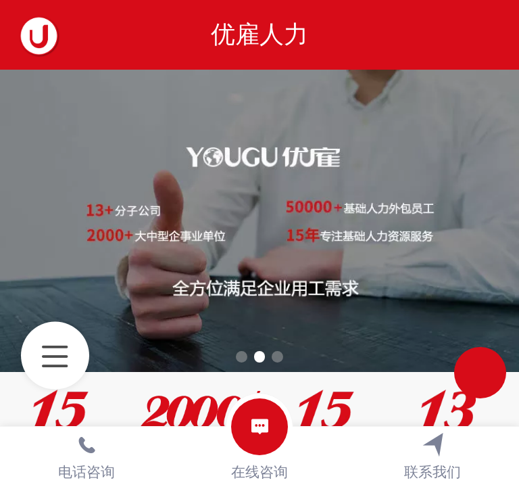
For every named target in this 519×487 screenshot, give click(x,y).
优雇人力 (259, 34)
